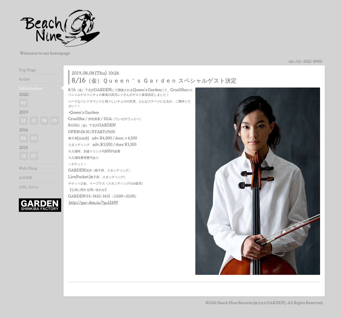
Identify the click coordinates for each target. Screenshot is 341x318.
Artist (24, 79)
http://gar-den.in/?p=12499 (93, 203)
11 (34, 120)
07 (33, 155)
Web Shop (28, 168)
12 (23, 120)
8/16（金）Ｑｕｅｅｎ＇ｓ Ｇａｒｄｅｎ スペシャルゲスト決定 (154, 80)
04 (23, 138)
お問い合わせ (29, 187)
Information (30, 88)
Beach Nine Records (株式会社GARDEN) (251, 303)
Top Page (27, 70)
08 (44, 120)
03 (23, 102)
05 (54, 120)
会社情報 (25, 177)
